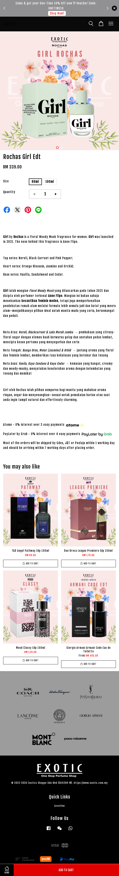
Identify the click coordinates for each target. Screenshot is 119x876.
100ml (49, 181)
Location (59, 805)
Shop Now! (57, 13)
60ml (35, 181)
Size (6, 181)
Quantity (9, 192)
